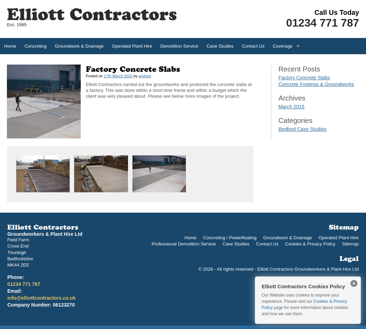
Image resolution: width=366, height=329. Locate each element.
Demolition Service (179, 46)
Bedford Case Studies (302, 129)
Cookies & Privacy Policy (310, 243)
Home (10, 46)
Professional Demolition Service (183, 243)
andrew (145, 76)
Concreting (35, 46)
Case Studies (220, 46)
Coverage (283, 46)
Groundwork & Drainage (79, 46)
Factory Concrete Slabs (304, 77)
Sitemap (350, 243)
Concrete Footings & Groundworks (316, 84)
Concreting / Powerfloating (230, 237)
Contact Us (253, 46)
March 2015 (291, 106)
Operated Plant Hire (132, 46)
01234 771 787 (322, 23)
